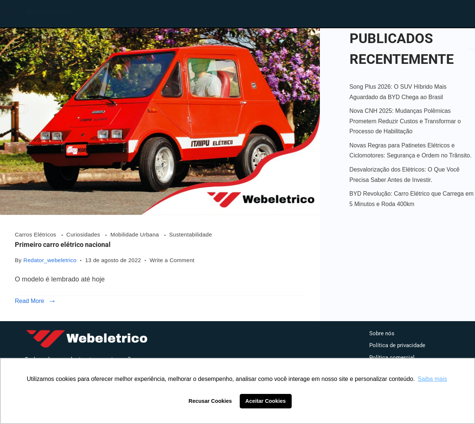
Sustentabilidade (190, 234)
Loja (289, 12)
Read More (29, 301)
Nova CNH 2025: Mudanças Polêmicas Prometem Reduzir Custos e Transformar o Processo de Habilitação (405, 121)
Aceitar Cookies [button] (265, 401)
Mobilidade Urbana (135, 234)
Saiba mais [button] (432, 379)
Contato (384, 12)
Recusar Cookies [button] (210, 401)
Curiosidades (84, 234)
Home (242, 12)
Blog (333, 12)
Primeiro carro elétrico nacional (63, 244)
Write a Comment (172, 259)
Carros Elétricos (36, 234)
